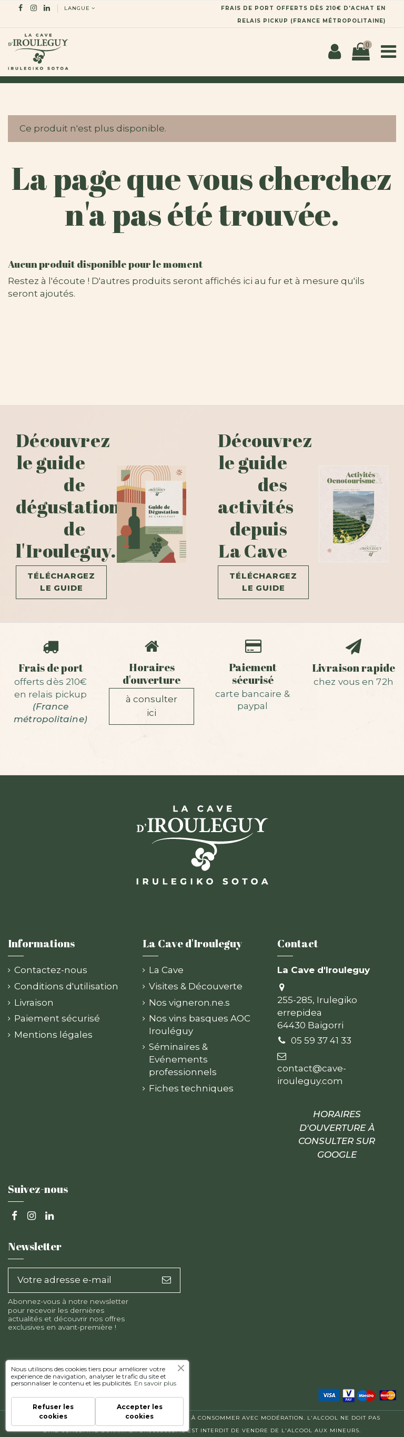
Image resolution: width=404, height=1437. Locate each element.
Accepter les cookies (140, 1411)
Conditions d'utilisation (66, 986)
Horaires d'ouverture (151, 673)
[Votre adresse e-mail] (80, 1280)
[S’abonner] (166, 1280)
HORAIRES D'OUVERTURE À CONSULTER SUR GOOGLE (336, 1134)
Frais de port (50, 667)
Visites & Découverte (196, 986)
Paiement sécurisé (253, 673)
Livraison (34, 1002)
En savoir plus (155, 1383)
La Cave (166, 970)
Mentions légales (53, 1034)
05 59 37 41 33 (321, 1040)
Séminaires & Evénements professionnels (183, 1059)
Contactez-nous (50, 970)
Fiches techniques (191, 1088)
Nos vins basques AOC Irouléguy (199, 1024)
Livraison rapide (353, 667)
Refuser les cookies (53, 1411)
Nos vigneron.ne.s (189, 1002)
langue (80, 8)
